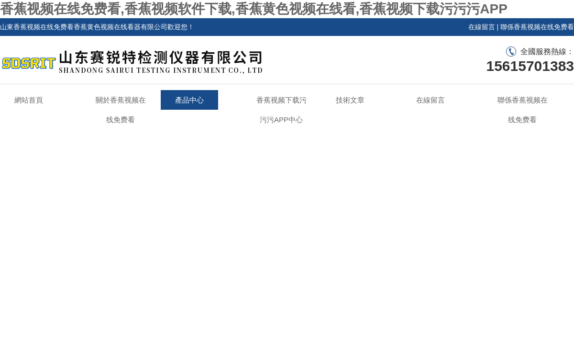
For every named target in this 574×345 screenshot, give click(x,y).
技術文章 (350, 100)
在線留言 (481, 27)
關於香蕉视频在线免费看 (121, 110)
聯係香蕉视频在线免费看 (537, 27)
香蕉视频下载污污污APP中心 (281, 110)
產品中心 (189, 100)
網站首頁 (28, 100)
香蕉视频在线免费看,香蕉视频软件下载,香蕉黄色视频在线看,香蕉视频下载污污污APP (254, 8)
